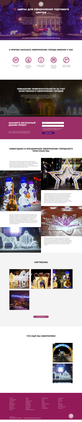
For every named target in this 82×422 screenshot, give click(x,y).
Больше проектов (41, 318)
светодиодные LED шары (52, 198)
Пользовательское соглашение (15, 420)
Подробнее (41, 29)
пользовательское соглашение (51, 128)
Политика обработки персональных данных (32, 420)
